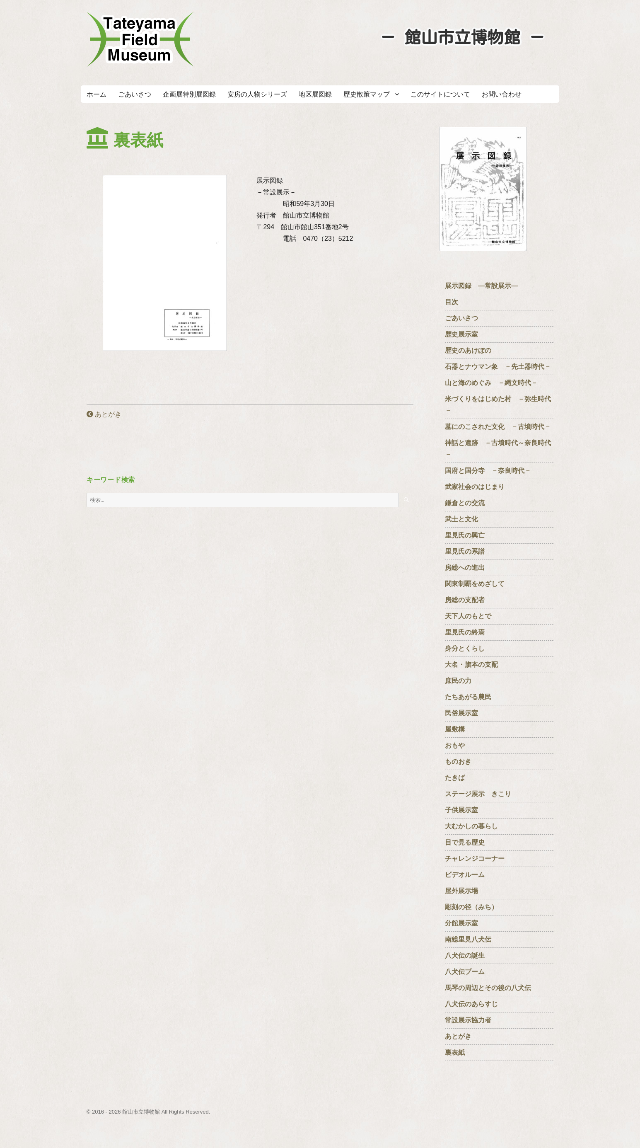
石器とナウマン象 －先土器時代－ (498, 366)
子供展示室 (461, 810)
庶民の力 (458, 680)
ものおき (458, 761)
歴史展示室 (461, 334)
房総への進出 (465, 567)
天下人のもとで (468, 616)
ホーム (96, 94)
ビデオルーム (465, 874)
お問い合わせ (502, 94)
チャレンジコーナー (478, 858)
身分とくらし (468, 648)
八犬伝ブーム (465, 971)
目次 (451, 301)
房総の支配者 (465, 599)
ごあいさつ (134, 94)
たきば (455, 777)
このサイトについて (440, 94)
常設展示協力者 (468, 1020)
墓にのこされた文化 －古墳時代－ (498, 426)
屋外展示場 (461, 890)
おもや (455, 745)
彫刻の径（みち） (471, 907)
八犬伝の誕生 (465, 955)
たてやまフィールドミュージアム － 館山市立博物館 (140, 39)
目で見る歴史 (468, 842)
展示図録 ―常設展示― (481, 285)
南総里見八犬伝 (468, 939)
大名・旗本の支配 (471, 664)
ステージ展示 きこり (478, 793)
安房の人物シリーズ (257, 94)
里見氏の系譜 (465, 551)
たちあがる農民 (468, 696)
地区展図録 (315, 94)
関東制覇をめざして (475, 583)
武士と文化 (461, 519)
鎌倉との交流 (465, 502)
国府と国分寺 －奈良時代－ (488, 470)
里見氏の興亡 (465, 535)
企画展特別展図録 (189, 94)
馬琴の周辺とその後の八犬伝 (488, 987)
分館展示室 (461, 923)
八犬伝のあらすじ (471, 1004)
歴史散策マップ (366, 94)
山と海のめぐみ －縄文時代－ (491, 382)
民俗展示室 (461, 713)
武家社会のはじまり (475, 486)
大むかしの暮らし (471, 826)
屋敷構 (455, 729)
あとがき (104, 414)
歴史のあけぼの (471, 350)
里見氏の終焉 (465, 632)
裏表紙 (455, 1052)
